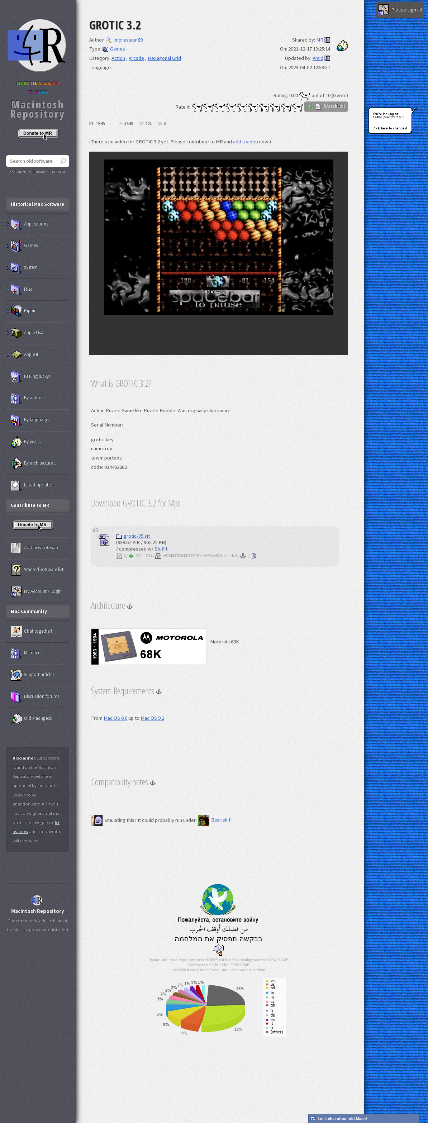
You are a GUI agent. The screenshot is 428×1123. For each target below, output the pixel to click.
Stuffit (160, 549)
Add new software (35, 548)
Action (118, 58)
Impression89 (124, 40)
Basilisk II (215, 820)
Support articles (32, 675)
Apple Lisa (27, 333)
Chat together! (31, 631)
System (24, 267)
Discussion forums (35, 697)
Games (114, 49)
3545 (128, 124)
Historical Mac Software (37, 204)
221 (148, 124)
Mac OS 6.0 (115, 718)
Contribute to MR (30, 505)
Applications (29, 224)
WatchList (326, 106)
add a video (245, 141)
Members (26, 653)
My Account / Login (36, 592)
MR (319, 40)
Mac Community (29, 611)
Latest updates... (33, 485)
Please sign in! (400, 10)
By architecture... (33, 463)
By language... (31, 420)
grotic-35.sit (133, 536)
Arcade (136, 58)
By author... (28, 398)
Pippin (24, 311)
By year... (26, 442)
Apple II (24, 355)
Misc (21, 289)
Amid (318, 58)
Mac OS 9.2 (152, 718)
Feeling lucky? (31, 376)
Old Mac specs (31, 718)
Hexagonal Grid (164, 58)
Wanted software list (37, 570)
